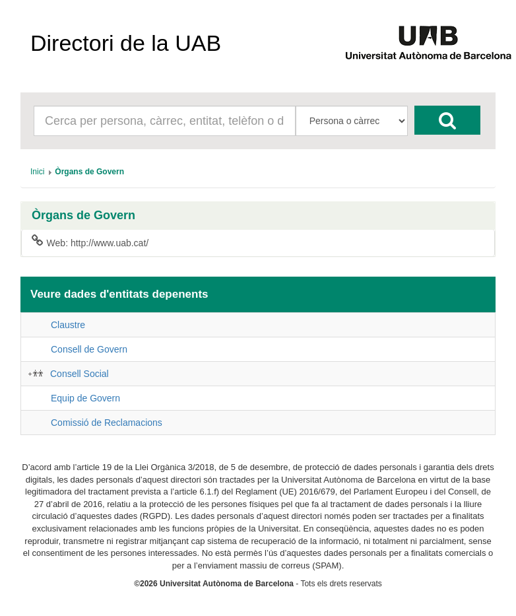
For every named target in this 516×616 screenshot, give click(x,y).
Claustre (68, 325)
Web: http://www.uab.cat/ (90, 242)
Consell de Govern (89, 349)
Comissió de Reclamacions (106, 422)
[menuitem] (37, 172)
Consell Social (79, 373)
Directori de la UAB (125, 42)
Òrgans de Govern (83, 215)
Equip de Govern (85, 398)
